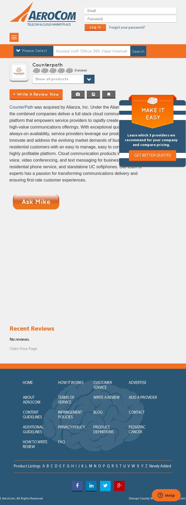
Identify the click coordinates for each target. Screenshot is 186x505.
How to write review (35, 444)
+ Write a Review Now (36, 94)
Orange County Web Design (148, 498)
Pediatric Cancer (137, 430)
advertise (137, 383)
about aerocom (31, 400)
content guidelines (32, 415)
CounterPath (22, 107)
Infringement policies (70, 415)
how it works (71, 383)
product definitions (103, 430)
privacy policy (71, 427)
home (28, 383)
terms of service (66, 400)
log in (95, 27)
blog (98, 413)
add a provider (143, 398)
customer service (102, 385)
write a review (106, 398)
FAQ (61, 442)
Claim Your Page (23, 349)
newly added (160, 466)
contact (137, 413)
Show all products (51, 79)
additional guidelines (33, 430)
